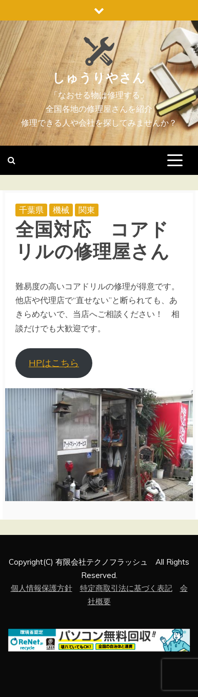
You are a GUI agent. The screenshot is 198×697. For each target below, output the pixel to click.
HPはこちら (54, 363)
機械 (61, 210)
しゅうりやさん (99, 78)
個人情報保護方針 (41, 588)
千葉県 (31, 210)
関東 (86, 210)
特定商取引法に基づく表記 (126, 588)
